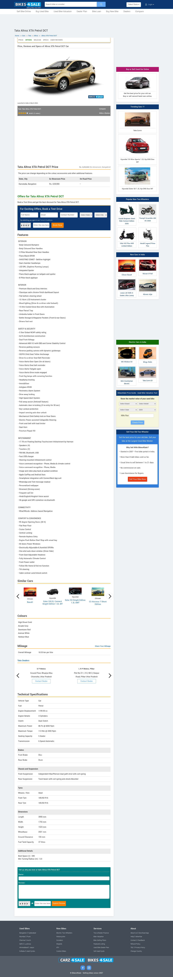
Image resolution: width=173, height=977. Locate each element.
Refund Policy (135, 944)
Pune (29, 936)
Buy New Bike (112, 11)
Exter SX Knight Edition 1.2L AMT (75, 601)
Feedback (141, 940)
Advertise (138, 936)
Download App (144, 933)
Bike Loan (96, 11)
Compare (139, 11)
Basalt (30, 602)
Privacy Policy (140, 947)
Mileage (37, 40)
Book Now (57, 225)
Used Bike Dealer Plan (101, 947)
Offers (28, 40)
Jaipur (32, 947)
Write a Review (104, 113)
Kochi (29, 940)
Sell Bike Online (24, 11)
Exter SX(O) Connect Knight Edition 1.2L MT (53, 602)
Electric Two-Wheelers (64, 933)
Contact (133, 940)
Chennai (22, 940)
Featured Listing (99, 944)
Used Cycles (30, 951)
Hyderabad (32, 933)
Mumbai (22, 936)
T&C (132, 947)
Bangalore (23, 933)
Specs (45, 40)
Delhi (21, 944)
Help (132, 936)
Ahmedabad (23, 947)
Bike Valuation (99, 936)
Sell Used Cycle (99, 951)
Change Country (136, 951)
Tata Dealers (23, 660)
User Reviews (56, 40)
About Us (134, 933)
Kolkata (22, 951)
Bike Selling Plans (100, 940)
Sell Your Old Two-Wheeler (137, 432)
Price (20, 40)
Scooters (59, 940)
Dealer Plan (82, 11)
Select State (133, 4)
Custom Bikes (61, 951)
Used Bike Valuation (63, 11)
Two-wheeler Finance (101, 933)
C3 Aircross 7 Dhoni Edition (98, 603)
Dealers (126, 11)
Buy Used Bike (42, 11)
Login (149, 4)
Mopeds (59, 944)
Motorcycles (60, 936)
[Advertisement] (86, 21)
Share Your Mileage (103, 646)
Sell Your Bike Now (137, 479)
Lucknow (28, 944)
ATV (57, 947)
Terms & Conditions (46, 220)
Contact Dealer (41, 681)
